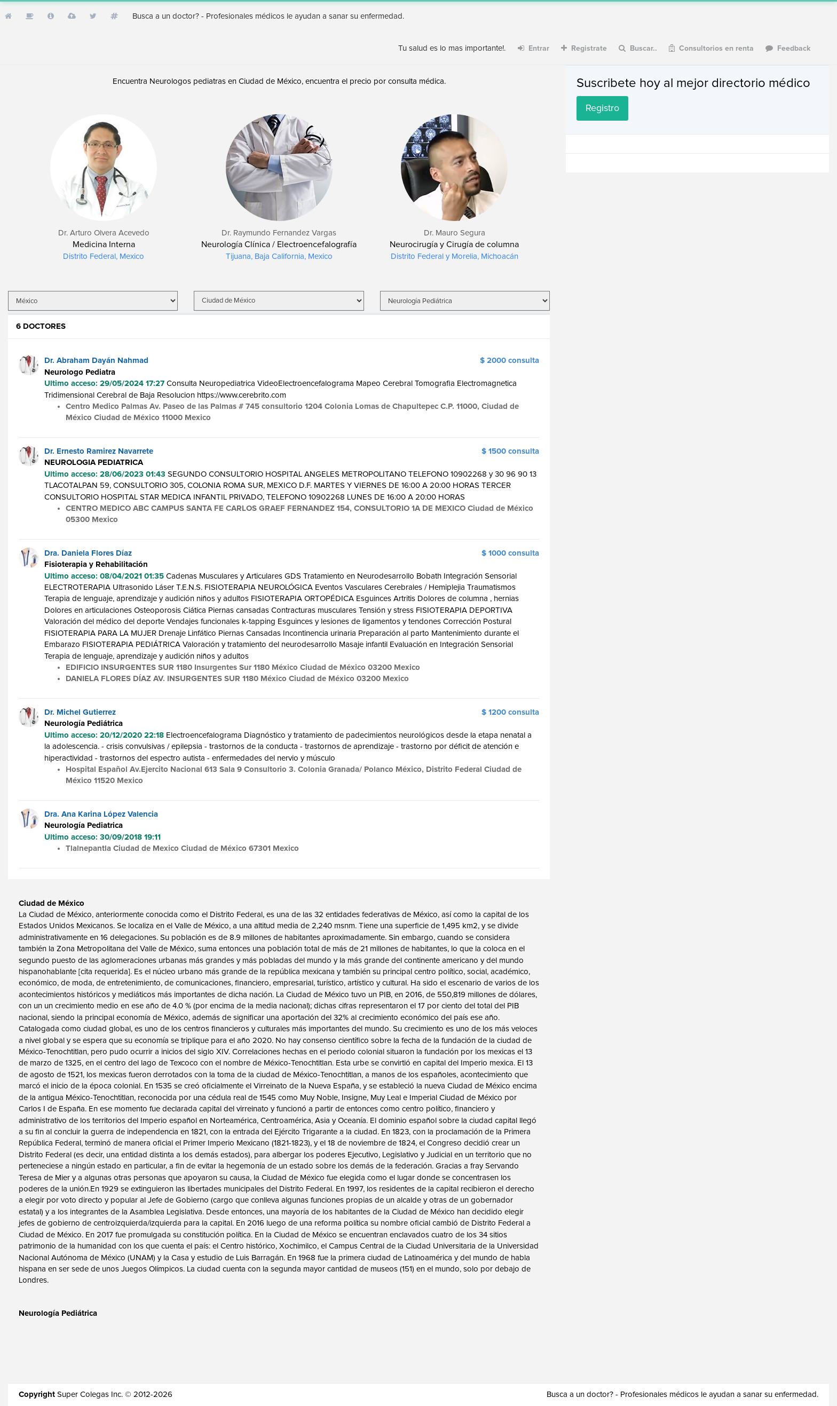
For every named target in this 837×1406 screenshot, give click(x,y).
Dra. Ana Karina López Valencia (101, 814)
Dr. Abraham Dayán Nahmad (96, 361)
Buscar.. (638, 48)
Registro (602, 108)
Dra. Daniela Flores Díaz (88, 553)
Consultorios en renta (711, 48)
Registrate (584, 48)
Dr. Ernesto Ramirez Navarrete (98, 451)
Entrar (533, 48)
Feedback (788, 48)
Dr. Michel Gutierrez (80, 712)
